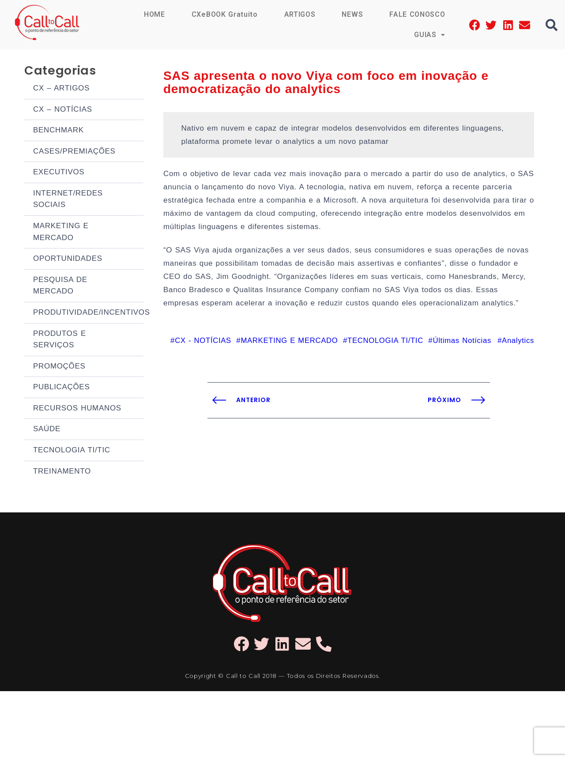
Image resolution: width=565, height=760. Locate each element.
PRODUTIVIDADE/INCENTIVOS (88, 353)
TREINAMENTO (62, 538)
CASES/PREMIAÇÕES (74, 162)
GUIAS (429, 34)
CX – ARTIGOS (61, 90)
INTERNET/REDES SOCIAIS (68, 218)
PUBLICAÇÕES (61, 441)
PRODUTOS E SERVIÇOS (59, 385)
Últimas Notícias (461, 340)
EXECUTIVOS (58, 187)
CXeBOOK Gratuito (225, 14)
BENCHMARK (58, 138)
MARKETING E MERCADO (61, 258)
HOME (154, 14)
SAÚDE (46, 489)
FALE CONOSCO (417, 14)
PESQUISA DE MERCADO (60, 321)
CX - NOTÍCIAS (198, 340)
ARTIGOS (300, 14)
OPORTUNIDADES (67, 290)
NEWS (352, 14)
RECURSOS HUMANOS (77, 465)
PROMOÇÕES (59, 417)
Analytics (517, 340)
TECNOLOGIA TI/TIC (71, 514)
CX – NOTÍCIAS (62, 114)
